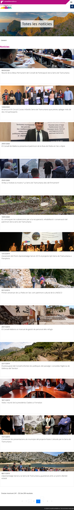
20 (34, 501)
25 (48, 501)
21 (39, 501)
